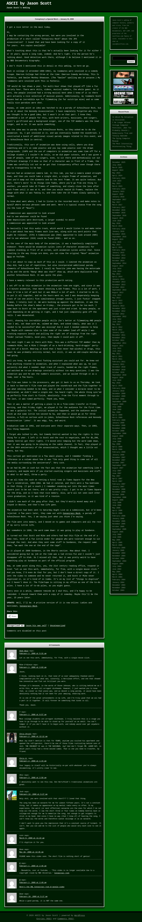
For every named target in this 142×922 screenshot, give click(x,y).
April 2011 (117, 356)
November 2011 (118, 338)
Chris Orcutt (25, 734)
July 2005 (116, 535)
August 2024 (117, 170)
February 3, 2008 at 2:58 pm (32, 778)
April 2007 (117, 479)
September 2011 (119, 343)
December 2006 (118, 489)
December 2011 (118, 335)
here (9, 257)
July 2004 (116, 566)
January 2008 (118, 455)
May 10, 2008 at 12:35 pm (31, 852)
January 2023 (118, 192)
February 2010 (118, 388)
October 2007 (118, 463)
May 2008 (116, 444)
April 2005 (117, 543)
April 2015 (117, 247)
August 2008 (117, 436)
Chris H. (23, 758)
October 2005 (118, 527)
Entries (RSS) (44, 919)
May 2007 (116, 476)
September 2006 (119, 497)
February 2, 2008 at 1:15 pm (32, 761)
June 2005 (116, 537)
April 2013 (117, 301)
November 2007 (118, 460)
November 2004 (118, 556)
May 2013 (116, 298)
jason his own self (36, 626)
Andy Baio (23, 651)
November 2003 (118, 588)
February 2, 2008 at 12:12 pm (33, 737)
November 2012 (118, 311)
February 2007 (118, 484)
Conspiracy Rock (71, 513)
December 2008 (118, 425)
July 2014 (116, 269)
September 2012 (119, 317)
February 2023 (118, 189)
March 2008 (117, 449)
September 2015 (119, 237)
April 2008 (117, 447)
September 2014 (119, 263)
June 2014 (116, 271)
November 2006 (118, 492)
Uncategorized (57, 626)
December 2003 (118, 585)
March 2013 (117, 303)
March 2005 (117, 545)
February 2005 (118, 548)
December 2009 (118, 394)
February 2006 (118, 516)
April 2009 (117, 415)
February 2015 (118, 250)
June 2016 (116, 221)
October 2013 (118, 287)
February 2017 (118, 208)
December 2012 (118, 309)
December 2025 (118, 162)
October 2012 (118, 314)
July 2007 (116, 471)
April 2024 (117, 176)
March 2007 (117, 481)
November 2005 (118, 524)
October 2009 (118, 399)
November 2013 (118, 285)
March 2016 (117, 226)
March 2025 (117, 168)
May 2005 (116, 540)
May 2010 (116, 383)
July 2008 (116, 439)
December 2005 (118, 521)
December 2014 (118, 255)
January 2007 (118, 487)
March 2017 (117, 205)
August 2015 (117, 239)
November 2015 (118, 234)
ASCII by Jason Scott (29, 3)
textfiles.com (117, 36)
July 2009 (116, 407)
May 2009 (116, 412)
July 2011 (116, 348)
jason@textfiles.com (120, 44)
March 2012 (117, 330)
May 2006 (116, 508)
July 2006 (116, 503)
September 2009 (119, 402)
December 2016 (118, 210)
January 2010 (118, 391)
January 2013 (118, 306)
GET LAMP (126, 31)
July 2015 (116, 242)
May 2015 (116, 245)
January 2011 (118, 364)
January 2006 (118, 519)
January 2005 (118, 550)
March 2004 (117, 577)
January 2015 (118, 253)
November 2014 (118, 258)
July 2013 (116, 295)
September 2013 (119, 290)
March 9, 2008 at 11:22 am (31, 838)
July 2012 (116, 319)
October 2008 (118, 431)
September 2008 (119, 434)
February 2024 (118, 178)
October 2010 (118, 372)
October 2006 (118, 495)
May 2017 (116, 202)
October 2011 (118, 340)
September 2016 (119, 216)
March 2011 (117, 359)
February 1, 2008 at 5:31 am (32, 654)
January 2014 (118, 279)
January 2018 (118, 197)
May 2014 (116, 274)
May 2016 (116, 223)
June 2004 (116, 569)
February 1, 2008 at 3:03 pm (32, 667)
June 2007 (116, 473)
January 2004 (118, 582)
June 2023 (116, 181)
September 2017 (119, 200)
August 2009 (117, 404)
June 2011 (116, 351)
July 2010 (116, 380)
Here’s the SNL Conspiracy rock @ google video (41, 887)
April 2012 (117, 327)
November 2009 (118, 396)
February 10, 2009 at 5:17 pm (33, 897)
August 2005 (117, 532)
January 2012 (118, 333)
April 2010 (117, 386)
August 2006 (117, 500)
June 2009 (116, 410)
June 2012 (116, 322)
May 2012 (116, 324)
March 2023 (117, 186)
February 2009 (118, 420)
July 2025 (116, 165)
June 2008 (116, 442)
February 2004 (118, 580)
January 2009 (118, 423)
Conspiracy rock (61, 873)
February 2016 (118, 229)
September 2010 (119, 375)
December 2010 (118, 367)
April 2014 (117, 277)
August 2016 (117, 218)
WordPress (79, 915)
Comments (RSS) (66, 919)
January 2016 (118, 232)
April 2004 (117, 574)
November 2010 (118, 370)
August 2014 (117, 266)
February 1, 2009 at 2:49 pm (32, 883)
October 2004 (118, 559)
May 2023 (116, 184)
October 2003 (118, 590)
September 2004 (119, 561)
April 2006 (117, 511)
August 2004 (117, 564)
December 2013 (118, 282)
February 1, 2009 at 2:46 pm (32, 866)
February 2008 (118, 452)
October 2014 (118, 261)
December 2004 (118, 553)
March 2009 (117, 418)
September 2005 (119, 529)
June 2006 (116, 505)
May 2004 (116, 572)
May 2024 (116, 173)
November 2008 (118, 428)
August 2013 (117, 293)
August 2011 (117, 346)
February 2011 (118, 362)
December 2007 (118, 458)
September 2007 (119, 465)
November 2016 (118, 213)
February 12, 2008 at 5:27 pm (33, 794)
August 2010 (117, 378)
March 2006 (117, 513)
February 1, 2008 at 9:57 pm (32, 715)
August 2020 (117, 194)
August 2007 (117, 468)
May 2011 (116, 354)
